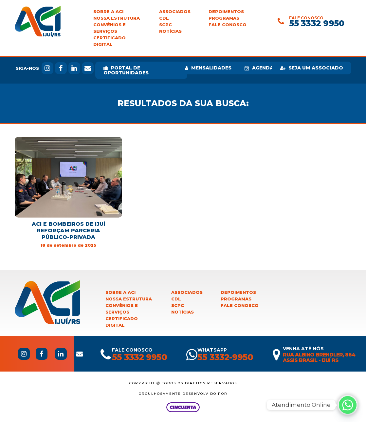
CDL (164, 18)
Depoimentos (226, 11)
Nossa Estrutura (116, 18)
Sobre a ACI (108, 11)
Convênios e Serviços (109, 28)
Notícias (170, 31)
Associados (175, 11)
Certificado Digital (109, 41)
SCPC (165, 24)
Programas (224, 18)
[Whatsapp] (348, 405)
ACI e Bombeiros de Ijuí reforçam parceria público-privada (68, 230)
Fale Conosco (228, 24)
